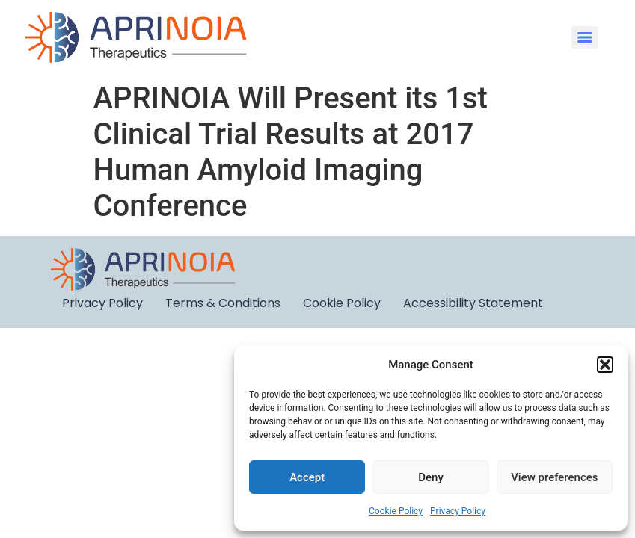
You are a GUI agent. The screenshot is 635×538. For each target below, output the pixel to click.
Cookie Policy (396, 511)
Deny (431, 477)
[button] (605, 364)
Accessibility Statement (473, 303)
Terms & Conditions (222, 303)
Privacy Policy (457, 511)
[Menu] (584, 37)
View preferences (554, 477)
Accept (307, 477)
